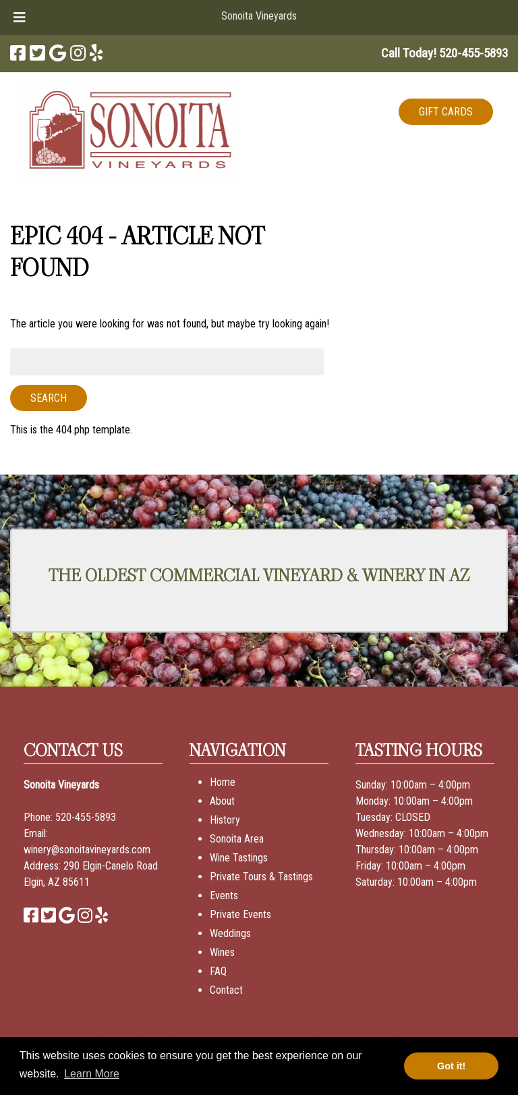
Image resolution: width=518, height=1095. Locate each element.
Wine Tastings (239, 857)
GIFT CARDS (446, 111)
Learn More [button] (91, 1073)
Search (48, 398)
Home (222, 782)
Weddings (230, 933)
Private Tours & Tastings (261, 876)
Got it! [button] (451, 1066)
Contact (226, 990)
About (222, 801)
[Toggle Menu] (19, 17)
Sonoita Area (237, 838)
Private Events (240, 914)
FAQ (218, 971)
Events (224, 895)
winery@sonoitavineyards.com (87, 849)
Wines (222, 952)
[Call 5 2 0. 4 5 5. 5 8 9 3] (473, 53)
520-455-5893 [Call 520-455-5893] (85, 817)
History (225, 819)
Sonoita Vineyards (259, 15)
